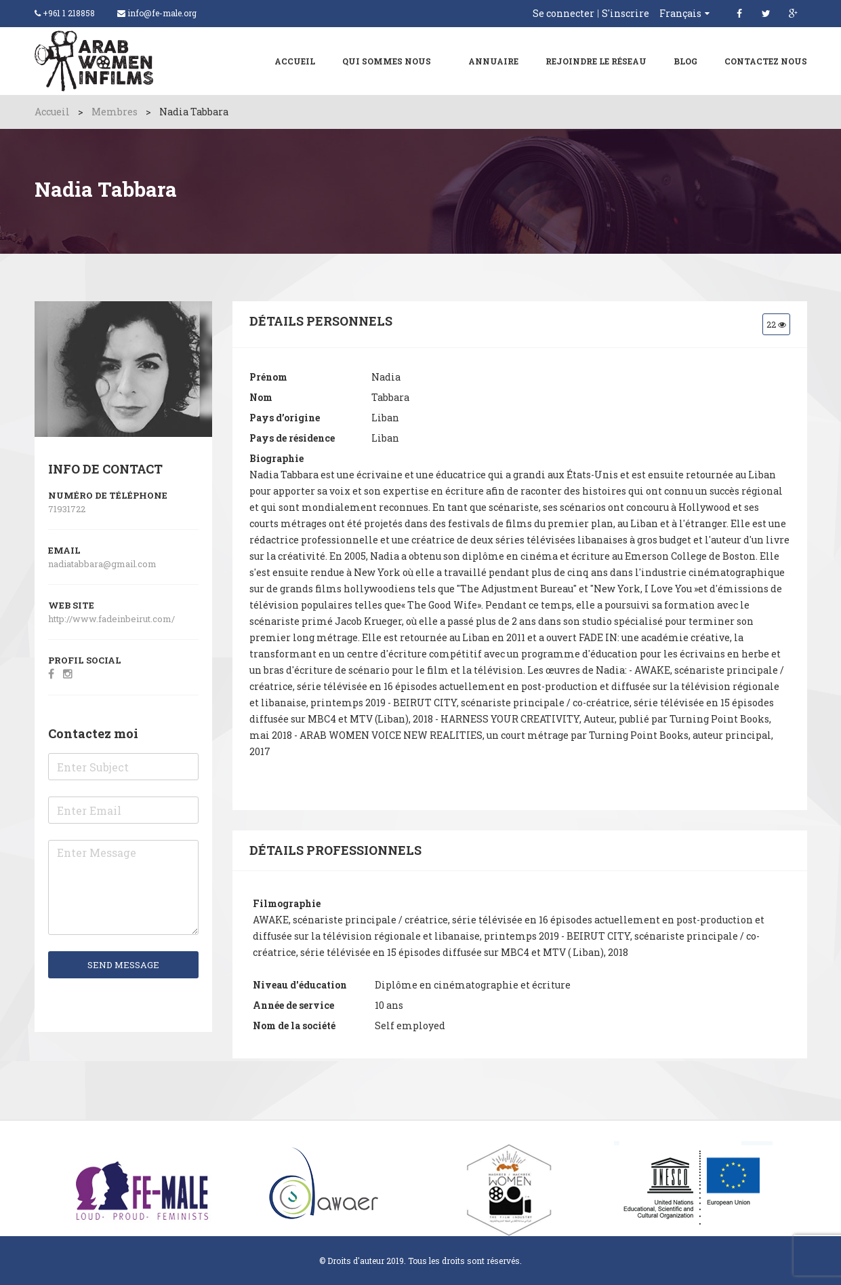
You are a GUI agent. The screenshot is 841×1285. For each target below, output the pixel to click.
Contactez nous (765, 61)
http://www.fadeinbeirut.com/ (112, 619)
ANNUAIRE (493, 61)
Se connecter (563, 13)
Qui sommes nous (386, 61)
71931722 (66, 509)
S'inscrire (625, 13)
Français (680, 13)
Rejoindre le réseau (596, 61)
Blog (685, 61)
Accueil (294, 61)
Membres (114, 111)
